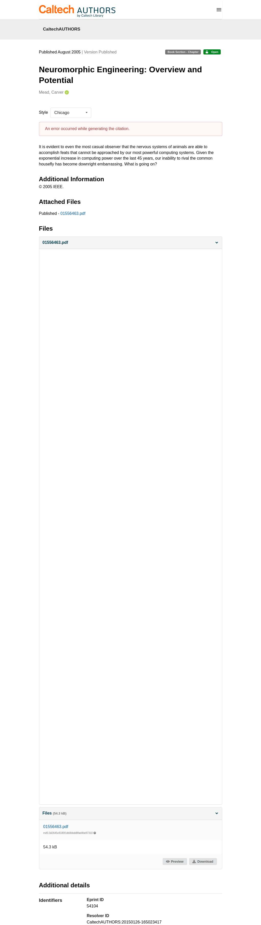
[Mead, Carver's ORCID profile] (66, 92)
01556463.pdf (72, 213)
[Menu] (219, 9)
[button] (131, 242)
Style (43, 112)
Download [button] (202, 861)
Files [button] (131, 813)
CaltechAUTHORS (62, 29)
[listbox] (70, 113)
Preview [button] (174, 861)
